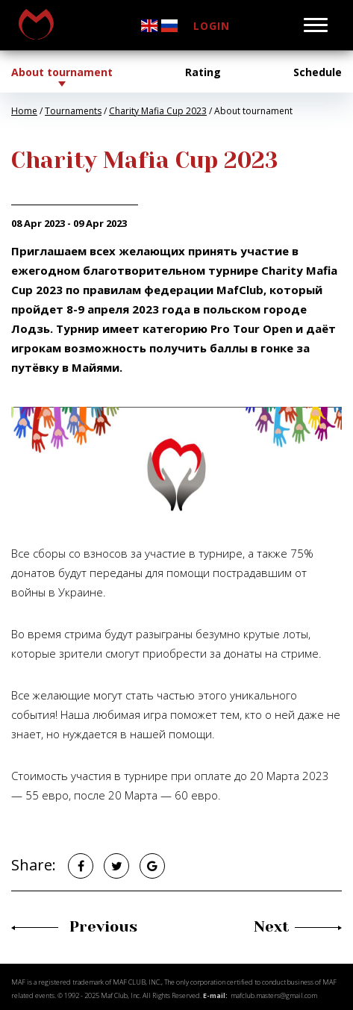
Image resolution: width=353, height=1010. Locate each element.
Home (24, 111)
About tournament (62, 72)
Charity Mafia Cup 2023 (158, 111)
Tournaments (73, 111)
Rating (203, 72)
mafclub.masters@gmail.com (274, 995)
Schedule (317, 72)
